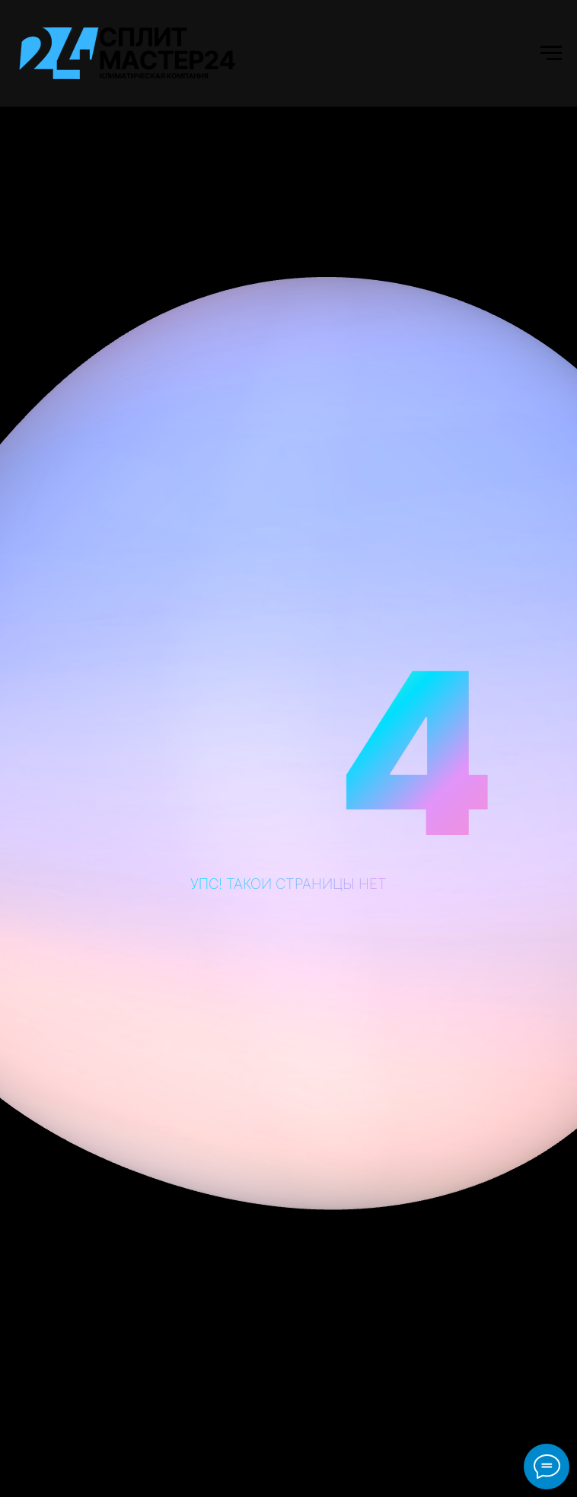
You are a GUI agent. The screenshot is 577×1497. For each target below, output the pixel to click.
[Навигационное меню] (551, 53)
